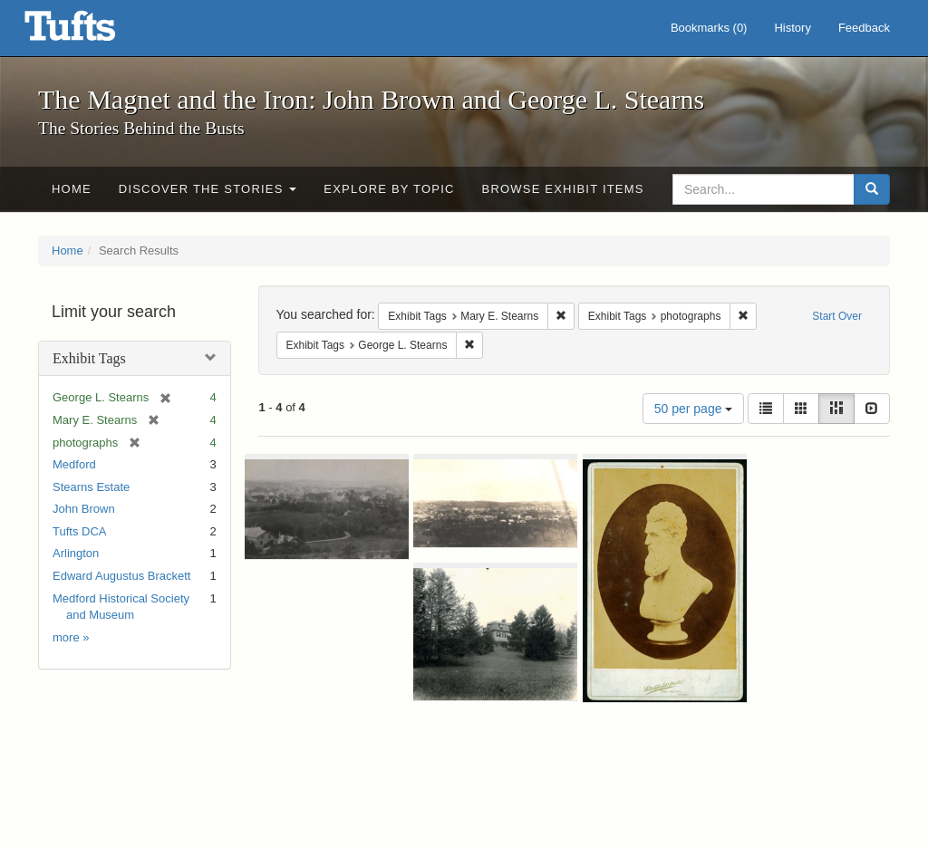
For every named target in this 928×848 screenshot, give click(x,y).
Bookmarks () (709, 27)
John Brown (84, 509)
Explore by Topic (389, 189)
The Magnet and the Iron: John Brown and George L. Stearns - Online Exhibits (92, 31)
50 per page (693, 408)
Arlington (76, 553)
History (792, 27)
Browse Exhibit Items (563, 189)
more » (71, 637)
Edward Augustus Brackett (121, 576)
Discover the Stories (208, 189)
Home (72, 189)
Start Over (837, 316)
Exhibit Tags (89, 358)
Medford (74, 464)
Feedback (864, 27)
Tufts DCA (79, 531)
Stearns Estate (91, 487)
